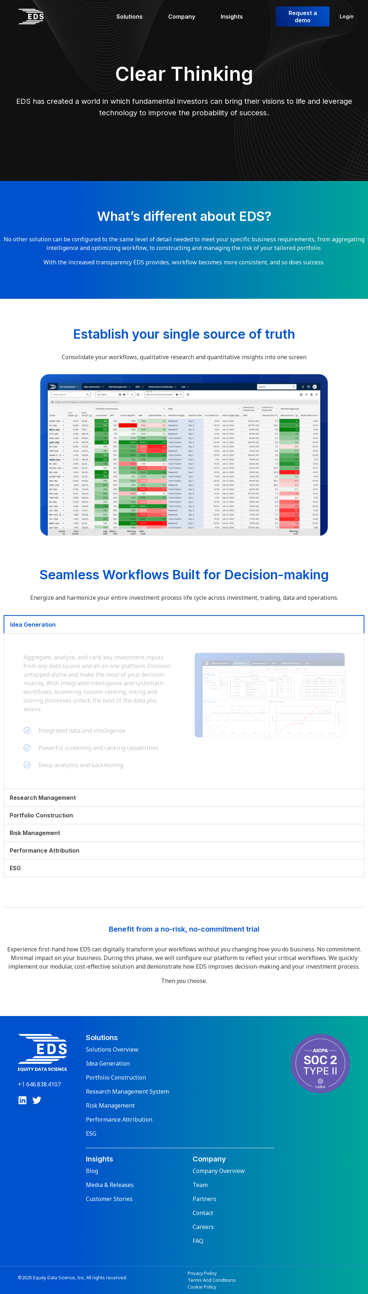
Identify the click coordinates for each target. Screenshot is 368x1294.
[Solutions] (134, 16)
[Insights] (236, 16)
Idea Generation (108, 1063)
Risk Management (110, 1105)
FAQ (198, 1241)
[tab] (184, 624)
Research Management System (127, 1091)
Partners (204, 1199)
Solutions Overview (112, 1049)
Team (200, 1185)
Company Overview (219, 1171)
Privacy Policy (202, 1273)
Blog (92, 1171)
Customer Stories (109, 1199)
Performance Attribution (119, 1119)
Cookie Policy (202, 1287)
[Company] (186, 16)
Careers (203, 1227)
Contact (203, 1213)
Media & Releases (110, 1185)
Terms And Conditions (212, 1280)
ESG (91, 1133)
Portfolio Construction (116, 1077)
